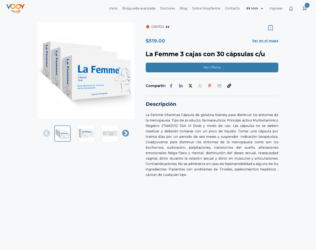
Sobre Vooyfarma (206, 8)
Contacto (232, 8)
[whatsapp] (200, 85)
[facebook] (171, 85)
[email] (219, 85)
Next (125, 134)
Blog (183, 8)
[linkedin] (180, 85)
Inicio (113, 8)
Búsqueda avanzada (138, 8)
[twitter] (190, 85)
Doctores (167, 8)
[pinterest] (209, 85)
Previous (46, 134)
